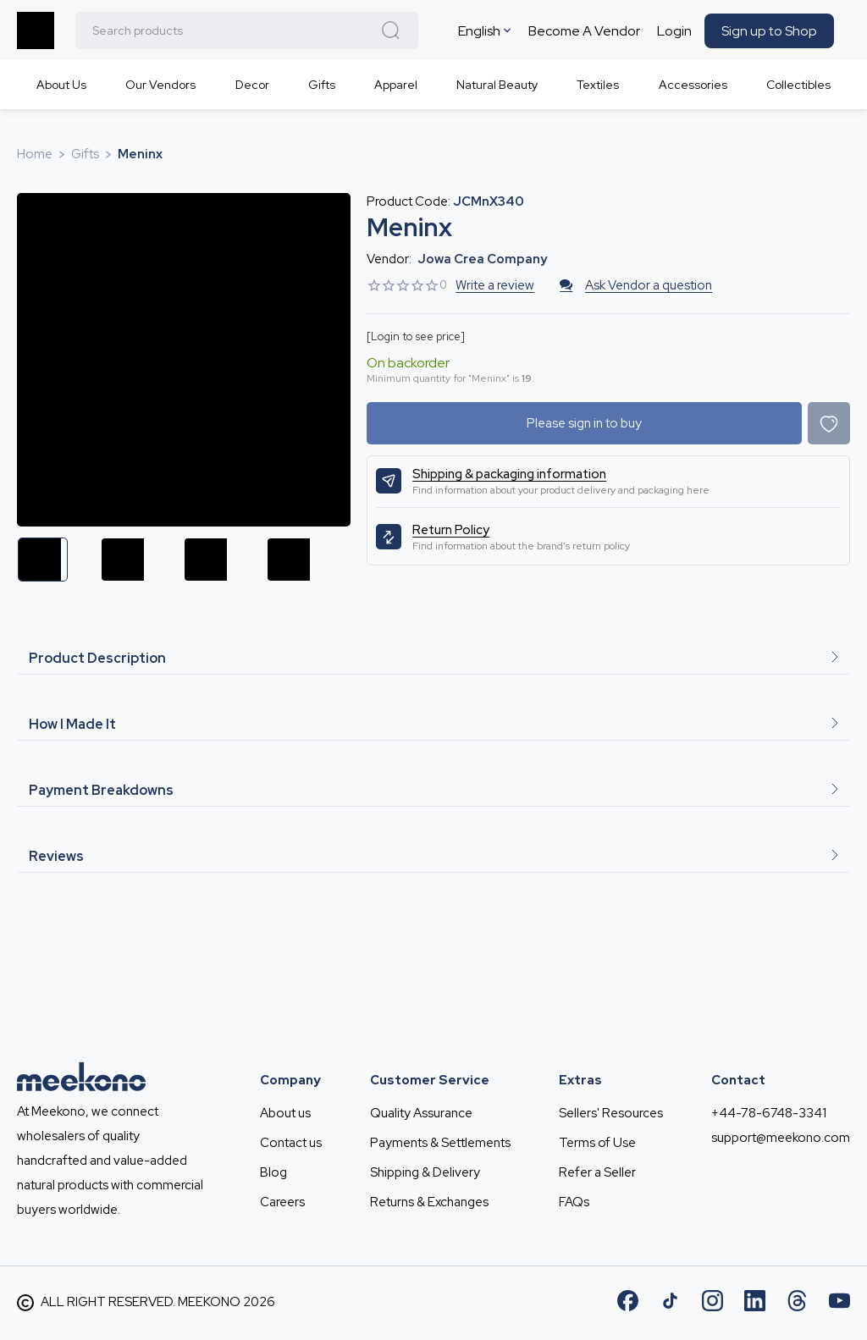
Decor (252, 84)
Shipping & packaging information (509, 474)
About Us (61, 84)
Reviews (433, 856)
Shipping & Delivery (425, 1172)
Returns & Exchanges (429, 1202)
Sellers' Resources (611, 1113)
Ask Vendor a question (636, 285)
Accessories (693, 84)
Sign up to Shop (769, 31)
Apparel (395, 84)
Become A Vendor (584, 31)
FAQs (574, 1202)
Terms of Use (597, 1142)
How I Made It (433, 724)
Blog (273, 1172)
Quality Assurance (421, 1113)
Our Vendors (160, 84)
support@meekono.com (780, 1137)
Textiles (598, 84)
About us (285, 1113)
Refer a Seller (597, 1172)
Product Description (433, 658)
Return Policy (450, 529)
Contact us (291, 1142)
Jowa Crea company (482, 259)
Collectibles (798, 84)
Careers (282, 1202)
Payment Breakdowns (433, 790)
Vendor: (389, 259)
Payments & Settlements (440, 1142)
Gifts (321, 84)
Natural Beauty (497, 84)
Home (34, 154)
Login (674, 31)
